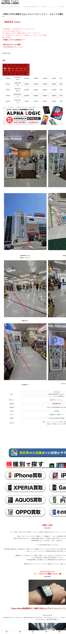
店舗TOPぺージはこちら (56, 380)
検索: (12, 60)
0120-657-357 (56, 384)
